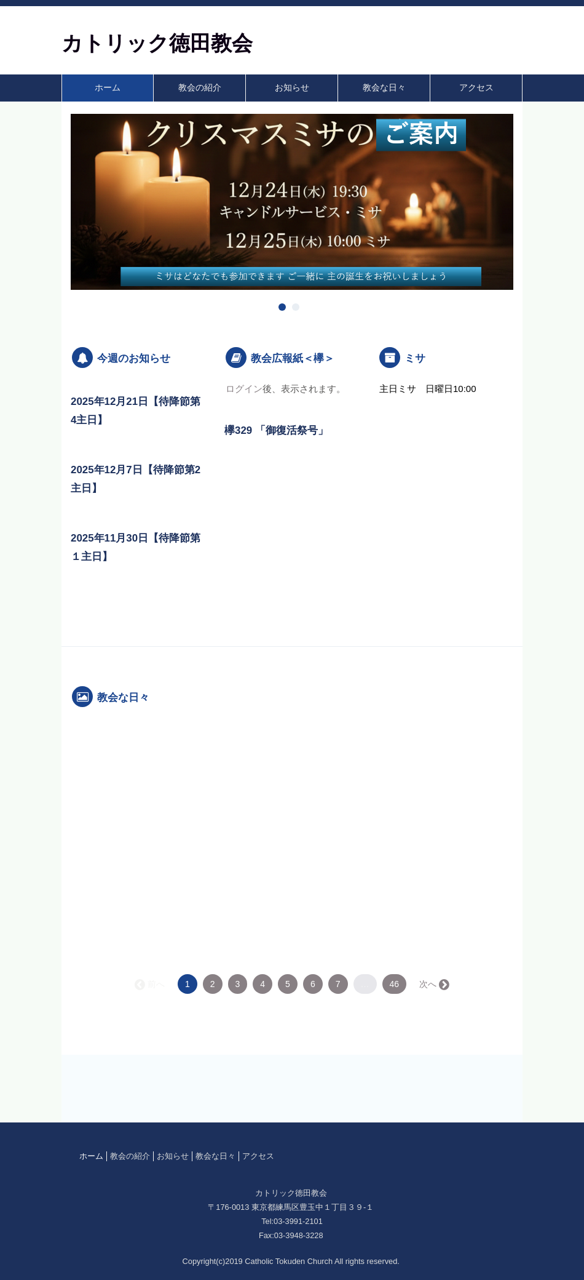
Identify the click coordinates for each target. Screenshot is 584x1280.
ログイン (244, 388)
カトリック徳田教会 (157, 43)
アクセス (476, 87)
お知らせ (292, 87)
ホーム (107, 87)
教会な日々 (384, 87)
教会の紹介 (199, 87)
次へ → (433, 984)
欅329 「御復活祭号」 (276, 430)
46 (395, 984)
